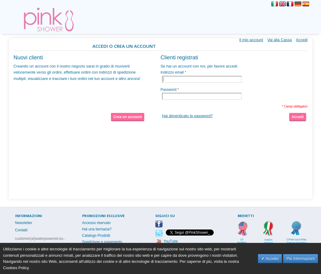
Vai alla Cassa (279, 40)
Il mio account (251, 40)
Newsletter (23, 223)
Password (169, 90)
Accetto (272, 258)
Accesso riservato (96, 223)
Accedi (301, 40)
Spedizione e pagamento (102, 242)
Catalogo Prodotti (96, 235)
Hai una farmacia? (97, 229)
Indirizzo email (172, 72)
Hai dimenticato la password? (187, 116)
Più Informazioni (300, 258)
